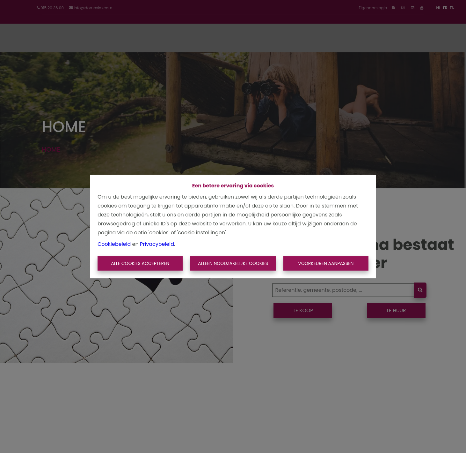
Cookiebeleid (114, 243)
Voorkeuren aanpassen (325, 263)
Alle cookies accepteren (140, 263)
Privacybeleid (157, 243)
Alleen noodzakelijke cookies (233, 263)
